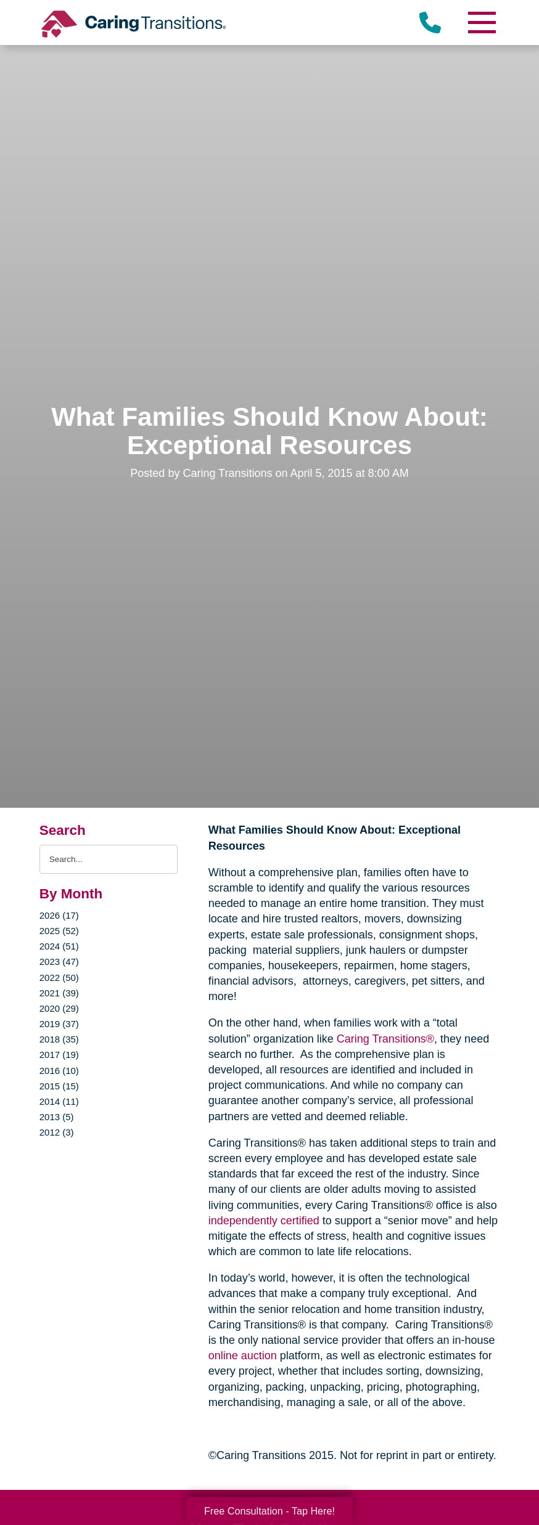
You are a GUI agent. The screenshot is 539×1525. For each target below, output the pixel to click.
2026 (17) (59, 915)
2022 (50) (59, 977)
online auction (242, 1355)
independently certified (263, 1220)
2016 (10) (59, 1070)
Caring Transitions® (385, 1039)
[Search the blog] (108, 859)
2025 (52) (59, 930)
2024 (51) (59, 946)
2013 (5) (56, 1117)
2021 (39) (59, 993)
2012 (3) (56, 1132)
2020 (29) (59, 1008)
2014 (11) (59, 1101)
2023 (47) (59, 961)
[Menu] (481, 22)
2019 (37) (59, 1024)
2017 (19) (59, 1054)
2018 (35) (59, 1039)
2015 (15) (59, 1086)
